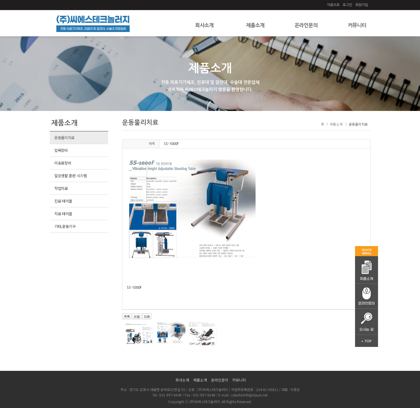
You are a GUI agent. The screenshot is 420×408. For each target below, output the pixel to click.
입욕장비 (61, 150)
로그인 (347, 5)
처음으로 (333, 5)
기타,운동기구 (65, 226)
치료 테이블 (63, 213)
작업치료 (61, 188)
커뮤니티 (357, 25)
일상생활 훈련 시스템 (70, 175)
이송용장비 (62, 163)
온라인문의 (306, 25)
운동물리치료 (64, 137)
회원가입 (361, 5)
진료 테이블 (63, 201)
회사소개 (204, 25)
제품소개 (255, 25)
